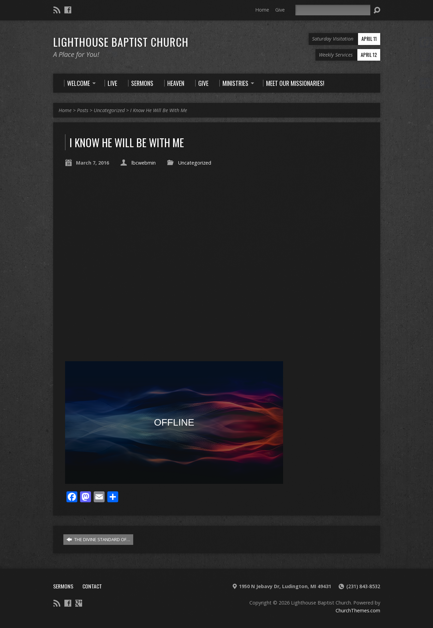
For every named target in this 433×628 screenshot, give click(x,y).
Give (280, 9)
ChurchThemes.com (358, 610)
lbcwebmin (144, 162)
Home (262, 9)
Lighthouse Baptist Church (120, 41)
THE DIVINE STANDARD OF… (98, 539)
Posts (82, 110)
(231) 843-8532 (363, 586)
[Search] (332, 10)
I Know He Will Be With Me (158, 110)
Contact (92, 586)
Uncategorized (109, 110)
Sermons (63, 586)
